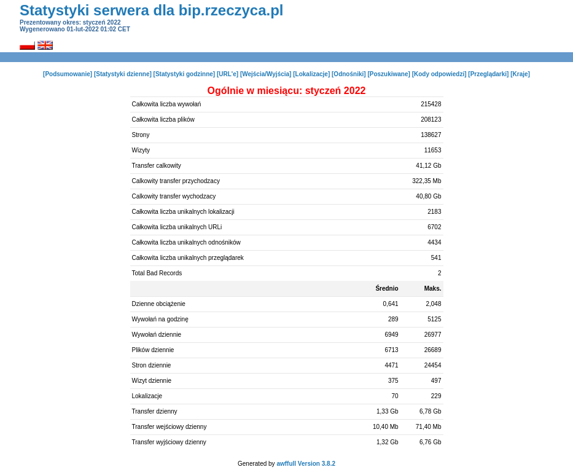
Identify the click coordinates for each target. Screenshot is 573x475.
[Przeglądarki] (488, 74)
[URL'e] (227, 74)
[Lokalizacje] (311, 74)
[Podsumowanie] (67, 74)
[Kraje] (520, 74)
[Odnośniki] (349, 74)
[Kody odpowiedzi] (439, 74)
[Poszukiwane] (388, 74)
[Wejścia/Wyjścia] (266, 74)
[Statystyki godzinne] (185, 74)
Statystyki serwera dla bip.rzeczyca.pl (152, 10)
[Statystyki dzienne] (123, 74)
